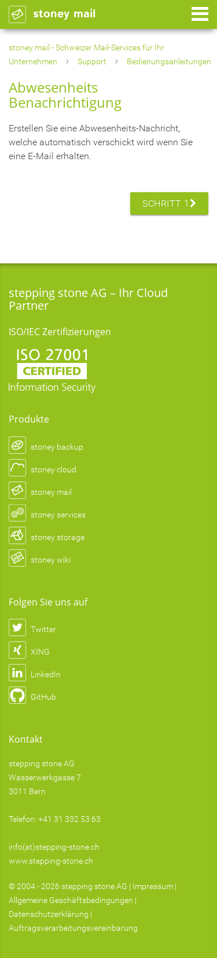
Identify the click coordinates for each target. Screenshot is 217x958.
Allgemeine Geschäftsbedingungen (71, 900)
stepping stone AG (94, 886)
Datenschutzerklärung (49, 914)
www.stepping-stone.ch (51, 860)
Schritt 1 (169, 203)
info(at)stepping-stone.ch (54, 846)
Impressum (153, 886)
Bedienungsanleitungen (169, 61)
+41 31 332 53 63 (69, 819)
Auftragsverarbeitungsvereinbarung (73, 928)
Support (92, 61)
